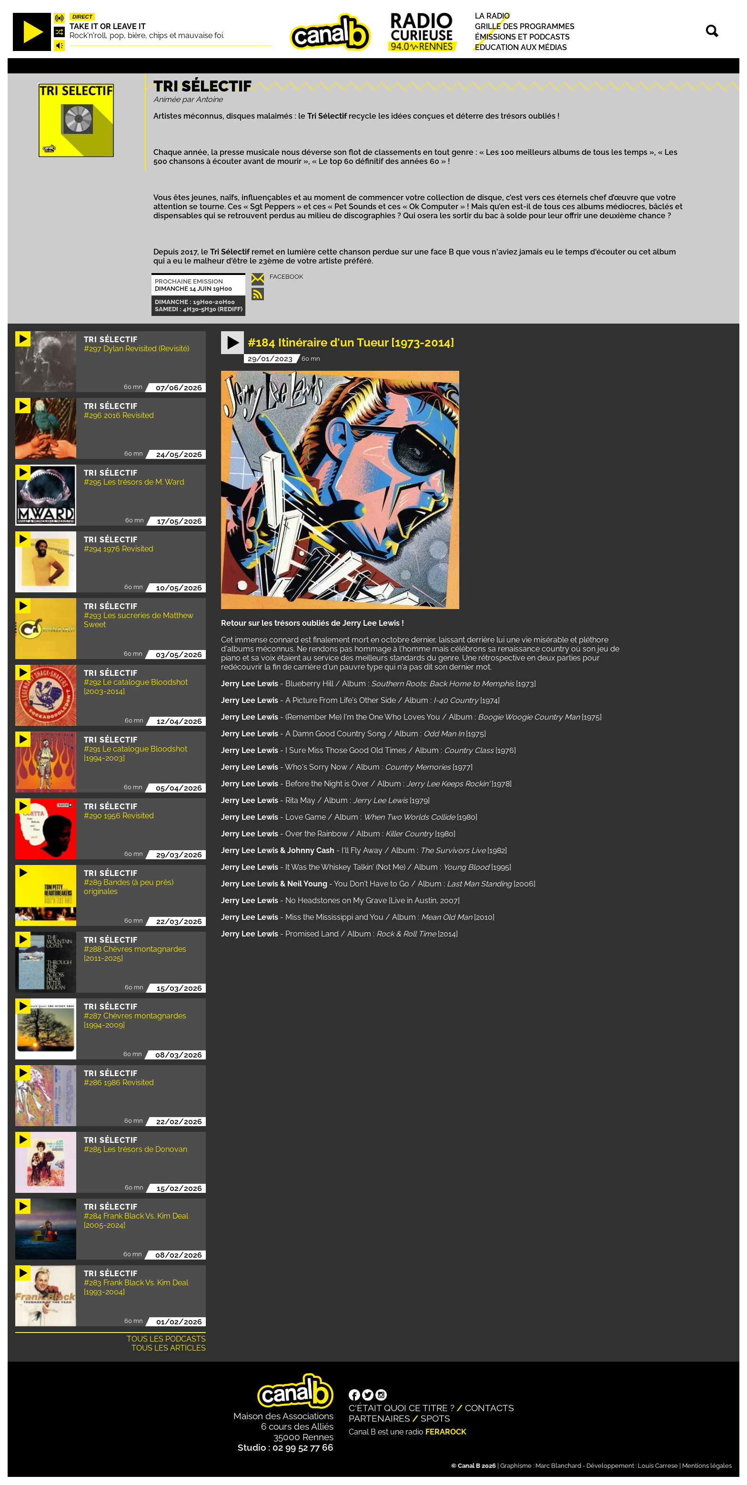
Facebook (286, 276)
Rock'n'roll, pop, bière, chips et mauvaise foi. (147, 35)
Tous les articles (168, 1348)
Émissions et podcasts (522, 36)
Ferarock (445, 1431)
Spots (435, 1418)
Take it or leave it (108, 26)
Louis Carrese (658, 1465)
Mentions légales (707, 1465)
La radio (492, 15)
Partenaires (379, 1418)
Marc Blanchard (558, 1465)
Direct (82, 17)
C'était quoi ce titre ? (401, 1408)
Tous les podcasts (166, 1338)
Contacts (489, 1408)
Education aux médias (521, 47)
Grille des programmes (525, 26)
